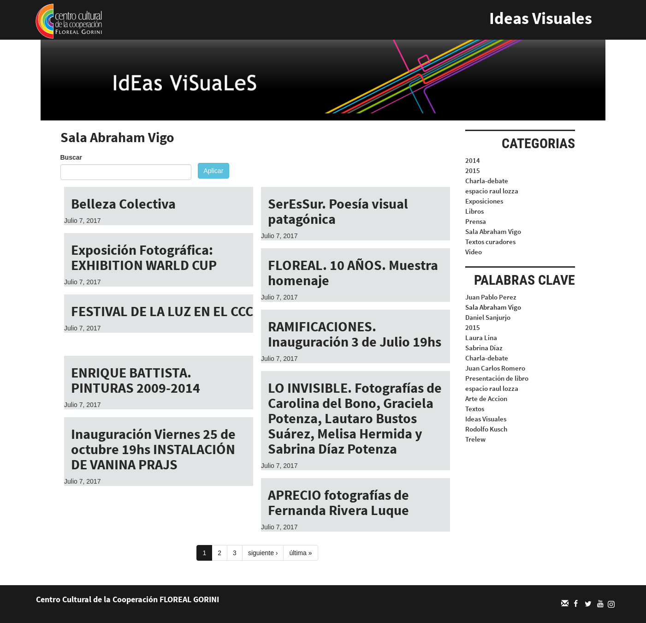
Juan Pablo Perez (490, 297)
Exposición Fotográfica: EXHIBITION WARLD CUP (144, 257)
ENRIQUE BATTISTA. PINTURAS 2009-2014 (135, 380)
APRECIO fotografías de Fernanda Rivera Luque (338, 502)
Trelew (475, 439)
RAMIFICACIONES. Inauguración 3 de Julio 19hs (354, 333)
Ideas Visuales (540, 18)
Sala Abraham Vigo (493, 231)
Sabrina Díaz (484, 347)
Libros (474, 211)
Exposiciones (484, 201)
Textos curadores (490, 241)
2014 (472, 160)
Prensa (475, 221)
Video (473, 251)
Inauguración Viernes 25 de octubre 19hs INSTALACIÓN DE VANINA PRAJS (153, 449)
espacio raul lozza (491, 190)
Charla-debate (486, 180)
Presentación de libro (496, 378)
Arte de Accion (486, 398)
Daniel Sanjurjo (487, 317)
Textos (474, 408)
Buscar (71, 157)
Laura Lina (481, 337)
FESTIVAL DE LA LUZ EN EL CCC (162, 311)
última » (300, 553)
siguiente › (263, 553)
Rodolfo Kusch (486, 429)
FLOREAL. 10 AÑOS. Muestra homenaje (353, 272)
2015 (472, 170)
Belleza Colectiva (123, 203)
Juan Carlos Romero (495, 368)
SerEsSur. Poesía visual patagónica (338, 211)
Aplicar (214, 170)
